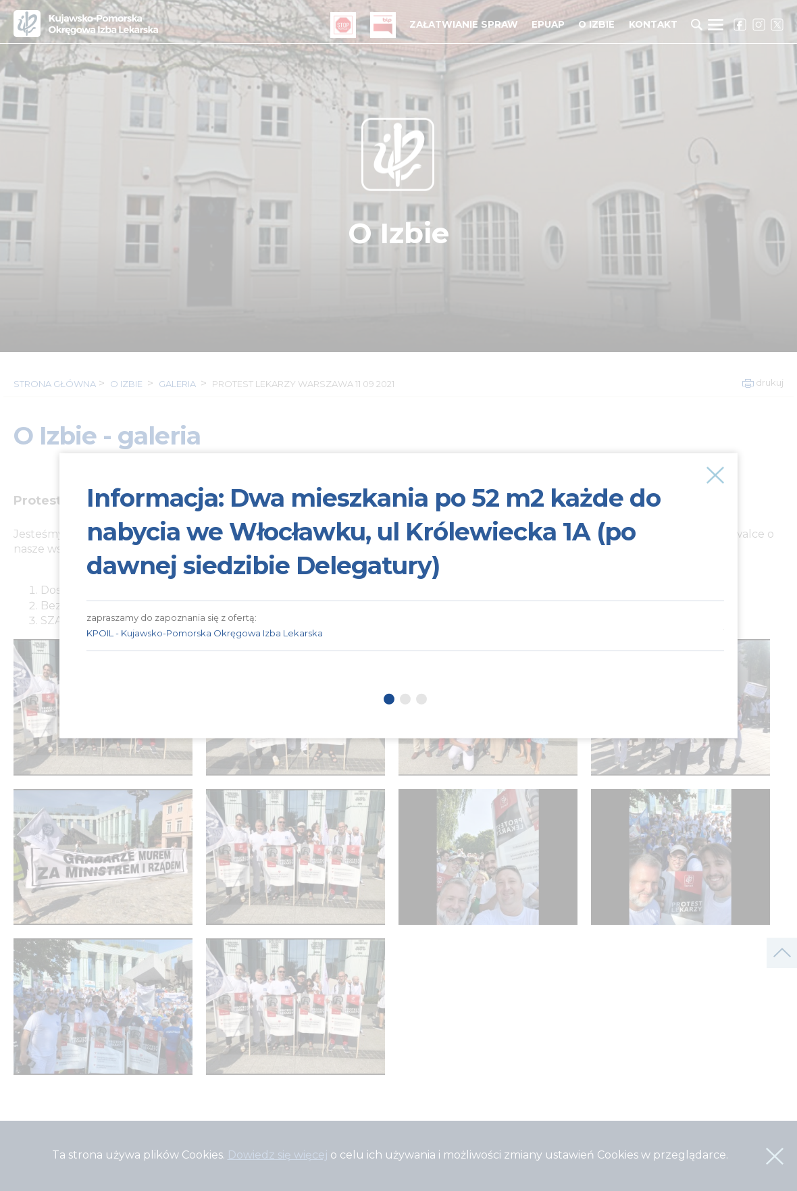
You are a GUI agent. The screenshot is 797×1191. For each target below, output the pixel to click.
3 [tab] (421, 699)
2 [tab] (405, 699)
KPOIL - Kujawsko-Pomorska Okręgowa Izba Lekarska (204, 633)
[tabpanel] (405, 552)
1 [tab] (389, 699)
